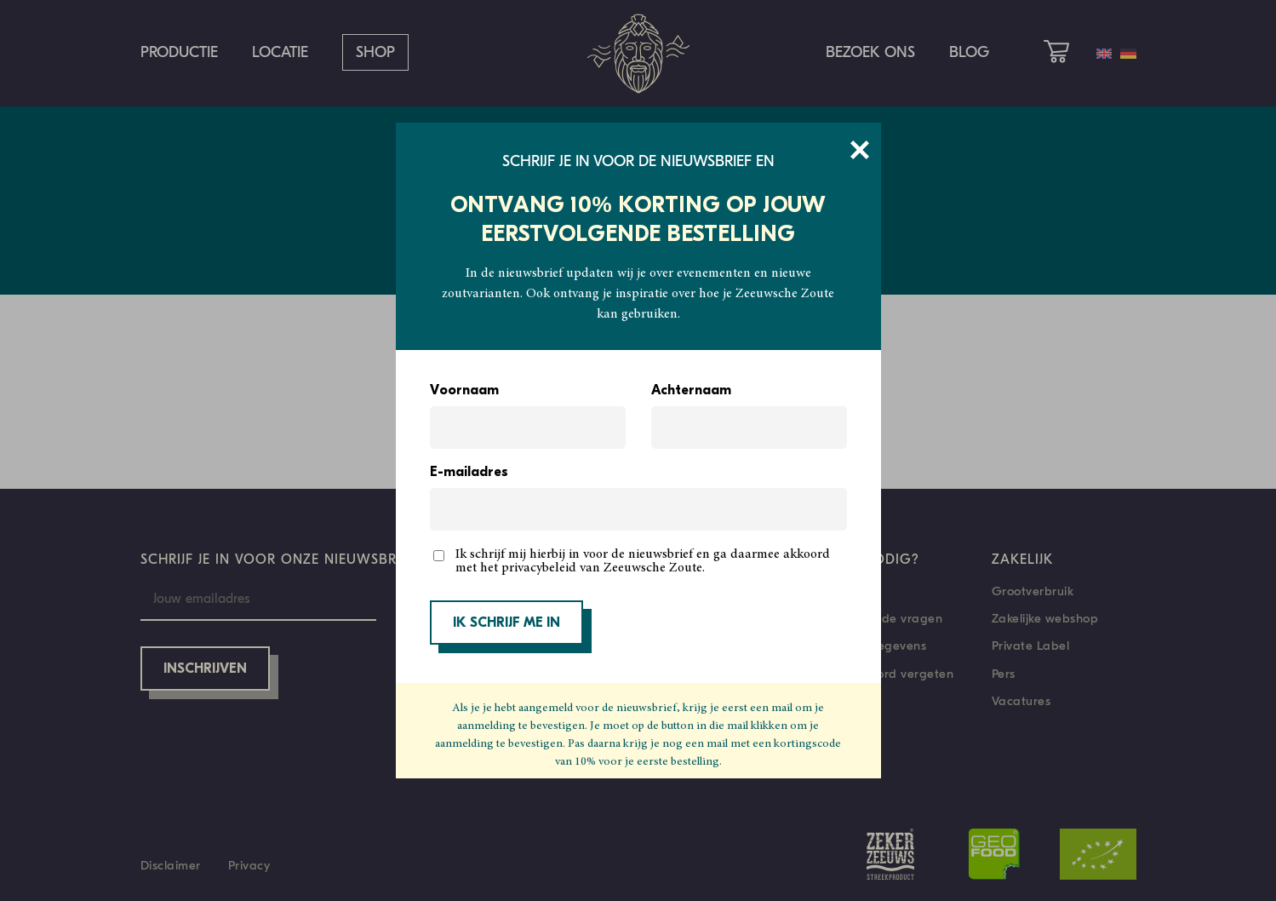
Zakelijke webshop (1045, 618)
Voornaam (464, 391)
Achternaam (691, 391)
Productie (179, 52)
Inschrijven (205, 669)
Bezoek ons (870, 52)
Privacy (249, 865)
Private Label (1031, 645)
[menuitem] (1104, 53)
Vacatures (1021, 701)
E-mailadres (469, 472)
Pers (1004, 673)
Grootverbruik (1033, 591)
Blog (969, 52)
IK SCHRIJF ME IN (506, 623)
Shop (375, 52)
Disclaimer (170, 865)
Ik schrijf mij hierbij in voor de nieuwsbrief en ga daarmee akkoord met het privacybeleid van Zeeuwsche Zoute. (642, 561)
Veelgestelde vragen (882, 618)
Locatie (280, 52)
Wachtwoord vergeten (887, 673)
